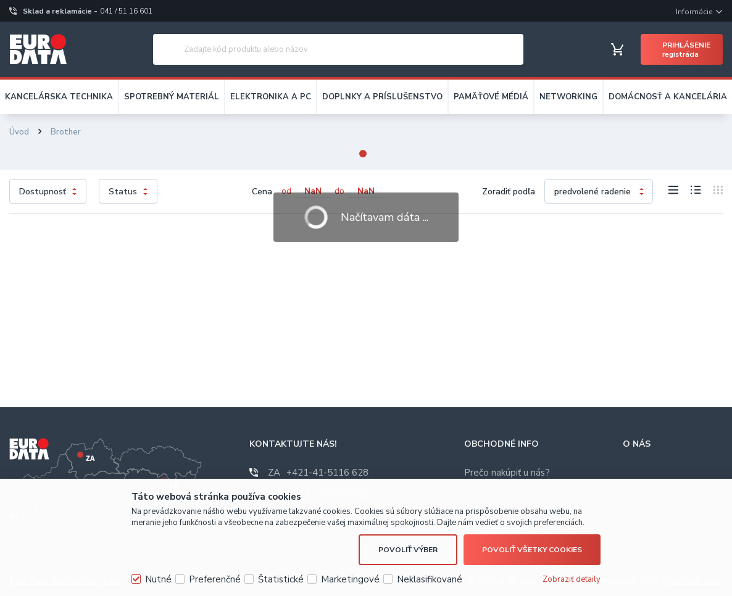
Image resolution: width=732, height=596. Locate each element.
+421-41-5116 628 (318, 472)
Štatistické (281, 579)
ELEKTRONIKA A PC (270, 96)
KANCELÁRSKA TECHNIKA (59, 96)
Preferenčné (215, 579)
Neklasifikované (429, 579)
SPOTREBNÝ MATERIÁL (171, 96)
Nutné (158, 579)
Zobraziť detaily (572, 579)
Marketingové (350, 579)
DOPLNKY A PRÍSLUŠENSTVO (382, 96)
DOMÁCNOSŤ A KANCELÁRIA (668, 96)
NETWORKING (568, 96)
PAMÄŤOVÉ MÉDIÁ (491, 96)
